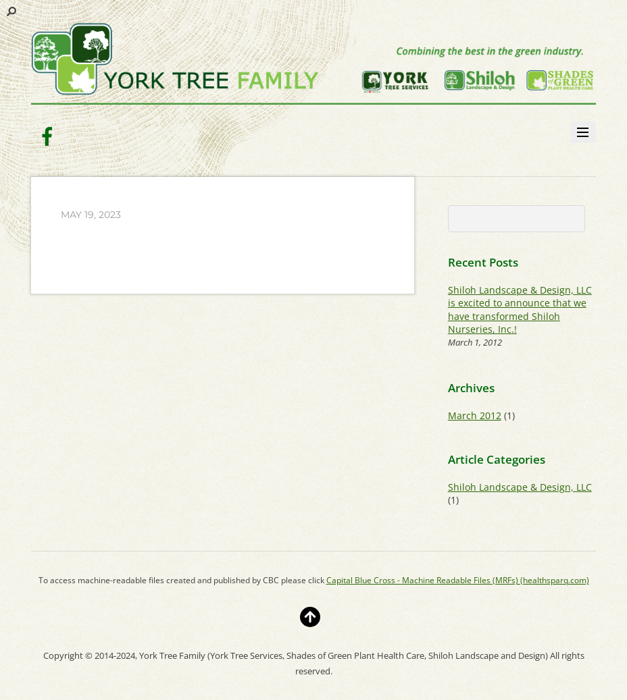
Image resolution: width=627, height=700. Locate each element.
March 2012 (474, 415)
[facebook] (47, 135)
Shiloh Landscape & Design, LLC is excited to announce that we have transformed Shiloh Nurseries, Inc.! (520, 309)
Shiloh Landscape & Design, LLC (520, 487)
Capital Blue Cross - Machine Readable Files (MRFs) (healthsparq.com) (457, 580)
